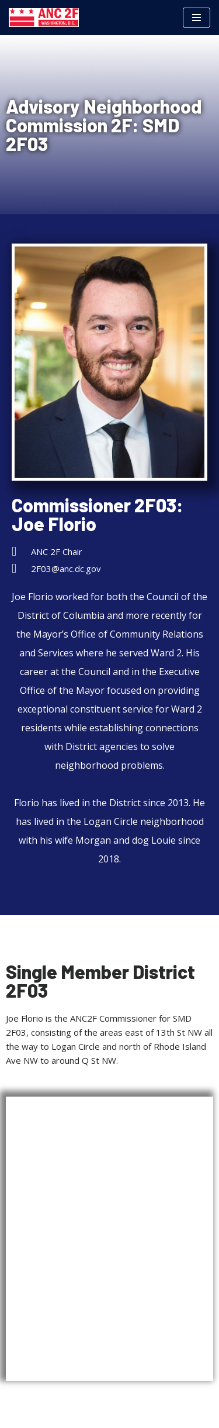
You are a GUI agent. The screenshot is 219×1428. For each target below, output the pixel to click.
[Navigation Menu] (196, 18)
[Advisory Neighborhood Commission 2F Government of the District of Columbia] (44, 17)
